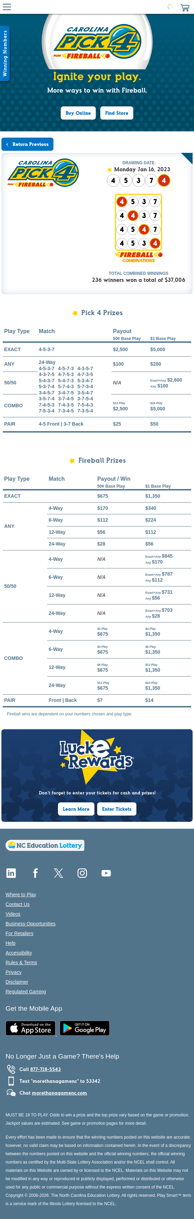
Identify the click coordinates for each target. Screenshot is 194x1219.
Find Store (116, 113)
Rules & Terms (21, 962)
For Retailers (19, 933)
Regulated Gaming (26, 991)
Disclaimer (17, 982)
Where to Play (21, 894)
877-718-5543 (45, 1069)
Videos (13, 914)
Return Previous (30, 144)
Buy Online (78, 113)
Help (11, 943)
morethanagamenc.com (59, 1093)
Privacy (14, 972)
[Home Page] (95, 7)
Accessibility (19, 953)
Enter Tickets (117, 809)
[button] (185, 6)
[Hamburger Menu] (7, 7)
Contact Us (17, 904)
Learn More (76, 809)
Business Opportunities (31, 923)
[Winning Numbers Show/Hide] (5, 53)
